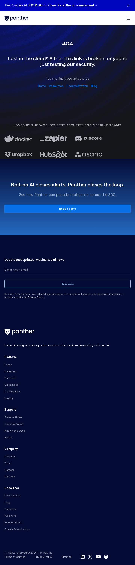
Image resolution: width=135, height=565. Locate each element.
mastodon (106, 557)
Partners (9, 476)
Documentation (77, 86)
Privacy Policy (43, 556)
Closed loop (11, 384)
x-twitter (90, 557)
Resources (56, 86)
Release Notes (13, 417)
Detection (10, 371)
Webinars (10, 515)
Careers (9, 469)
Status (8, 437)
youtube (98, 557)
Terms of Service (14, 556)
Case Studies (12, 495)
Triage (8, 364)
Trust (7, 463)
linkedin (83, 557)
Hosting (9, 398)
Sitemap (67, 556)
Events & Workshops (17, 529)
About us (10, 456)
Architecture (12, 391)
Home (42, 86)
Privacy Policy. (36, 297)
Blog (94, 86)
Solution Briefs (13, 522)
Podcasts (10, 509)
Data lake (10, 378)
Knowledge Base (14, 430)
